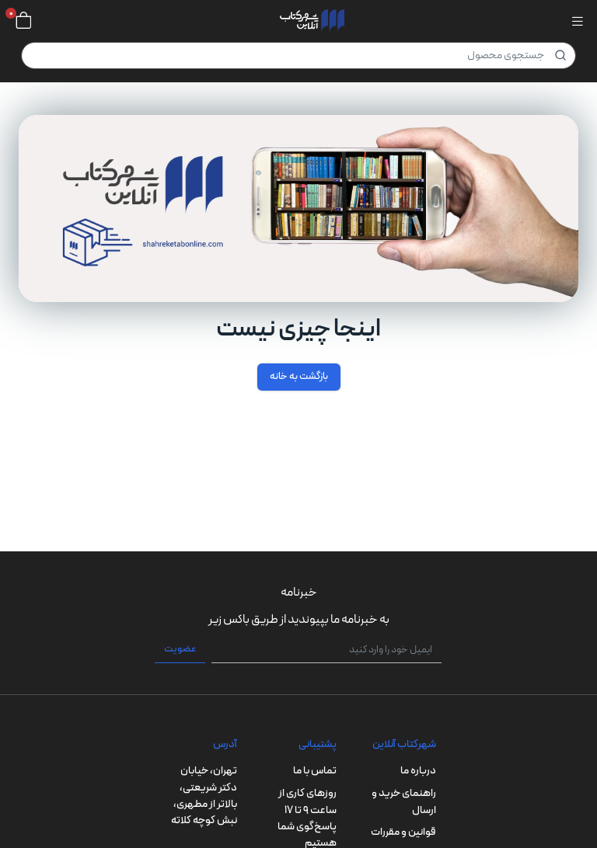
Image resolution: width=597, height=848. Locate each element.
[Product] (298, 55)
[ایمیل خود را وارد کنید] (326, 650)
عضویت (180, 649)
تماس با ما (315, 771)
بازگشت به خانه (299, 376)
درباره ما (418, 771)
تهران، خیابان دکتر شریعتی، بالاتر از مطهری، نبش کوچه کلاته (204, 796)
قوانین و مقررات (403, 832)
